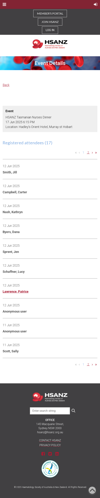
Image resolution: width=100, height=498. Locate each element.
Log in (50, 30)
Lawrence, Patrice (15, 291)
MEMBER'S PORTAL (50, 13)
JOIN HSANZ (50, 21)
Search (73, 410)
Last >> (96, 153)
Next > (92, 153)
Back (6, 85)
